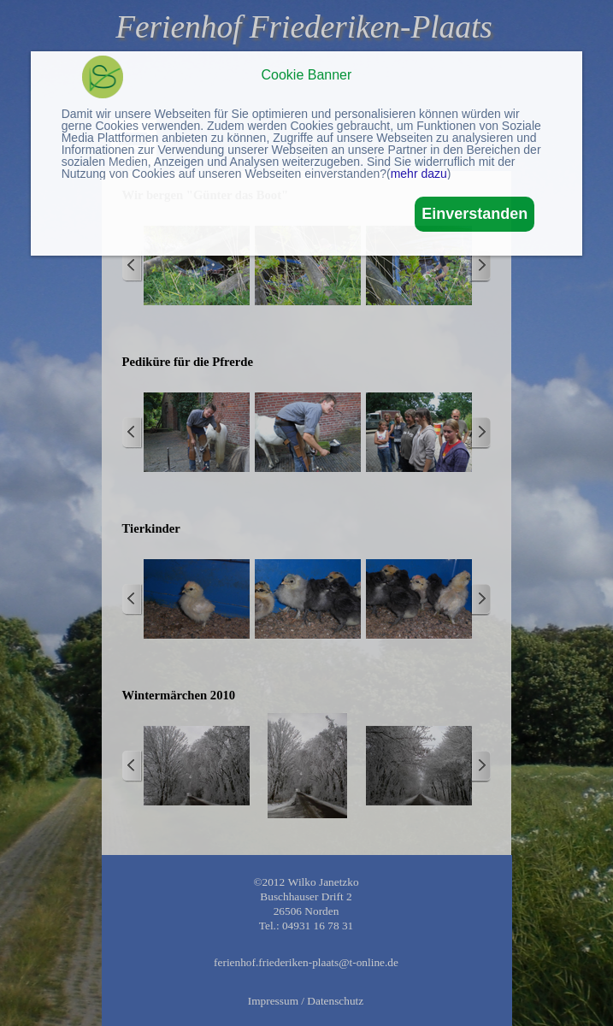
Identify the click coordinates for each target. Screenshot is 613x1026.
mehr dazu (419, 173)
